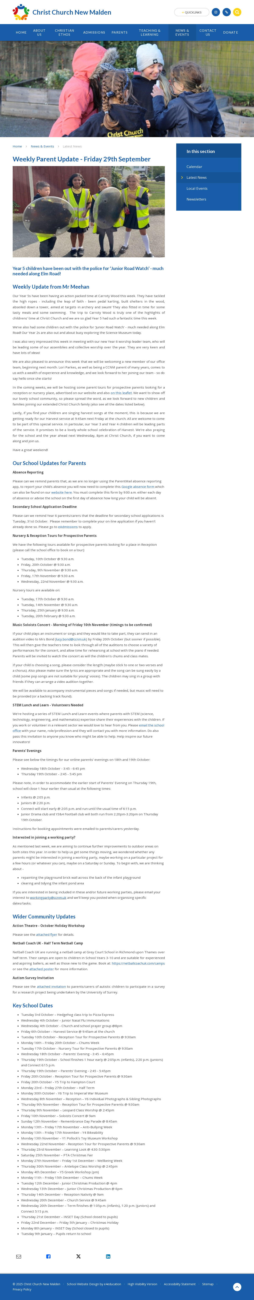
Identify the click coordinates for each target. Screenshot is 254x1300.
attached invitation (51, 986)
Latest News (72, 146)
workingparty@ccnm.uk (48, 897)
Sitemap (208, 1284)
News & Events (42, 146)
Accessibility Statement (180, 1284)
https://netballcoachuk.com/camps (138, 963)
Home (17, 146)
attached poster (41, 969)
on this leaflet (121, 393)
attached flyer (46, 934)
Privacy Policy (22, 1289)
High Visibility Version (142, 1284)
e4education (112, 1284)
